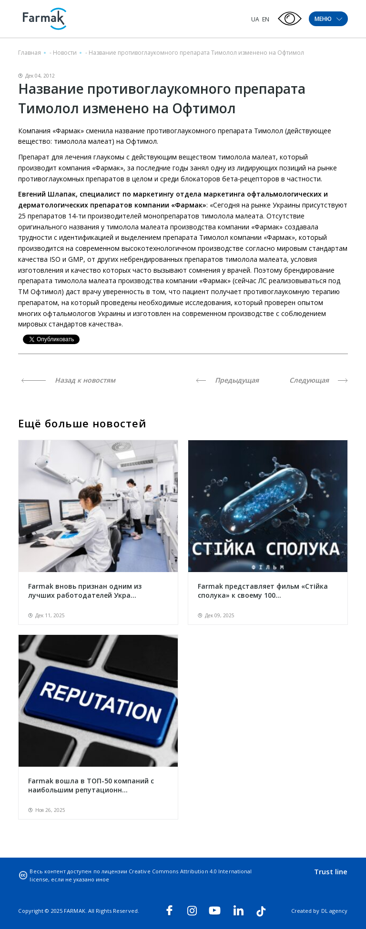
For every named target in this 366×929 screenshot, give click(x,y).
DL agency (334, 910)
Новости (65, 53)
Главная (29, 53)
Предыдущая (227, 380)
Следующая (318, 380)
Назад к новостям (68, 380)
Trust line (331, 871)
